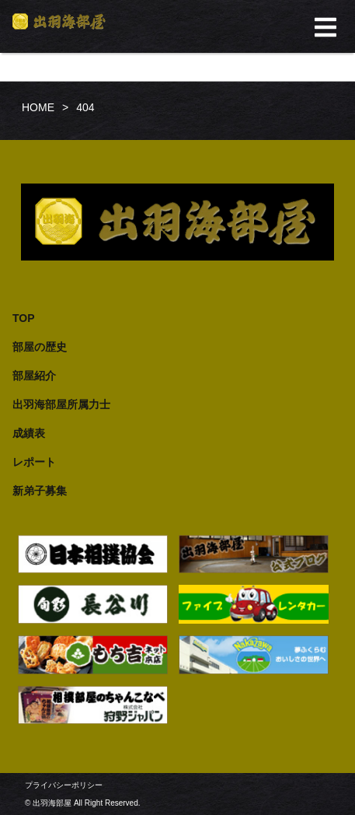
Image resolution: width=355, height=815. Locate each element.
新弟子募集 (39, 490)
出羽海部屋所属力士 (61, 404)
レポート (34, 462)
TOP (23, 318)
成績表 (28, 433)
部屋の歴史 (39, 347)
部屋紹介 (34, 375)
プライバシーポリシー (64, 785)
